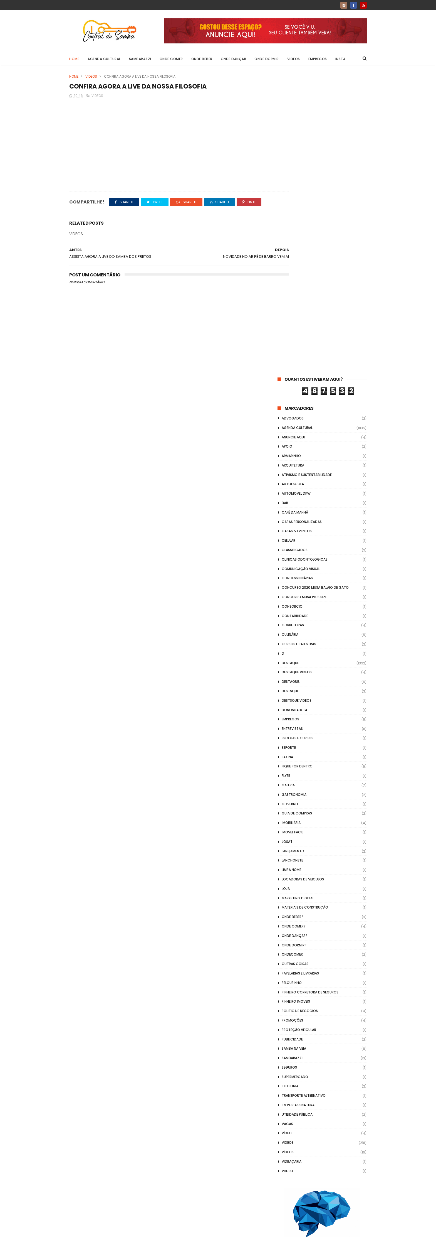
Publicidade (292, 738)
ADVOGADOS (293, 117)
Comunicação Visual (301, 268)
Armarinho (291, 155)
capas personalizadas (302, 221)
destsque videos (296, 399)
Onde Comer (171, 59)
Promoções (292, 719)
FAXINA (287, 456)
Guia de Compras (297, 512)
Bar (285, 202)
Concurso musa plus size (304, 296)
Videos (293, 59)
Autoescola (293, 183)
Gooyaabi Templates (159, 1230)
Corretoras (293, 324)
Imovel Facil (292, 531)
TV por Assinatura (298, 804)
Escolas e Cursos (297, 437)
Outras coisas (295, 663)
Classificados (295, 249)
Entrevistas (292, 427)
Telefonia (290, 785)
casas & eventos (297, 230)
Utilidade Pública (297, 813)
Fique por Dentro (297, 465)
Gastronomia (294, 493)
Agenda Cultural (104, 59)
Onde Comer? (294, 625)
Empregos (317, 59)
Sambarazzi (140, 59)
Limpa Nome (291, 568)
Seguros (289, 766)
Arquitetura (293, 164)
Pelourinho (292, 681)
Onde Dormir (266, 59)
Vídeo (287, 832)
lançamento (293, 550)
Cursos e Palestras (299, 343)
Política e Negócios (300, 710)
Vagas (287, 823)
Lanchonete (292, 559)
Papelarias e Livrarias (300, 672)
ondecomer (292, 653)
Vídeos (288, 851)
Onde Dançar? (295, 634)
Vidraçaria (291, 860)
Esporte (289, 446)
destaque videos (297, 371)
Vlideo (287, 870)
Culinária (290, 333)
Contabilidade (295, 315)
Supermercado (295, 776)
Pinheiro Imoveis (296, 700)
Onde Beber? (292, 615)
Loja (286, 587)
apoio (287, 145)
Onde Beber (201, 59)
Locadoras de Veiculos (303, 578)
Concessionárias (297, 277)
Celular (288, 239)
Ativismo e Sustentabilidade (307, 173)
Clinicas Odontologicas (305, 258)
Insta (340, 59)
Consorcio (292, 305)
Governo (290, 503)
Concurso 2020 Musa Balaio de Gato (315, 286)
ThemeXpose (100, 1230)
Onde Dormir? (294, 644)
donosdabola (294, 409)
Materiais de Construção (305, 606)
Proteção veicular (299, 729)
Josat (287, 540)
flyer (286, 474)
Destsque (290, 390)
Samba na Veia (294, 747)
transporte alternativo (304, 794)
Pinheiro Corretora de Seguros (310, 691)
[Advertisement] (322, 1166)
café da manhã (295, 211)
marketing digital (298, 597)
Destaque (290, 362)
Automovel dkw (296, 192)
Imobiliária (291, 521)
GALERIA (288, 484)
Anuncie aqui (293, 136)
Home (74, 59)
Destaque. (291, 380)
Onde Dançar (233, 59)
